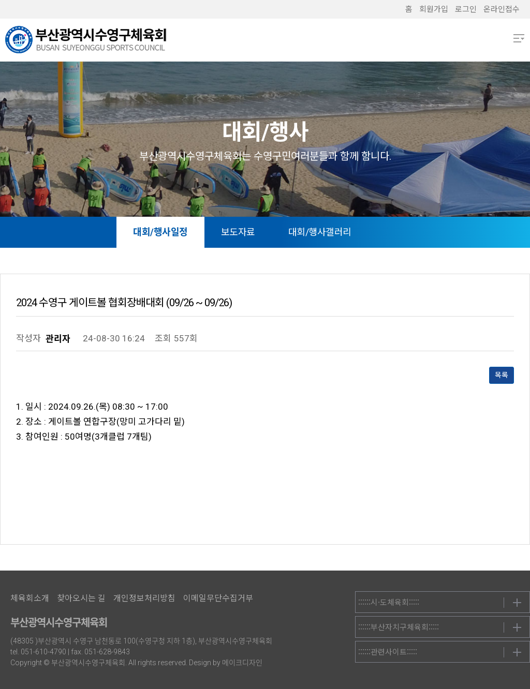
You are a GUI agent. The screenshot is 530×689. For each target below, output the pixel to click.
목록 (501, 375)
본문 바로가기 (0, 0)
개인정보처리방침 (144, 598)
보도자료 (238, 232)
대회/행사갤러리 (319, 232)
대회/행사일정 (160, 232)
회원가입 (433, 9)
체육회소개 (29, 598)
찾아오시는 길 (81, 598)
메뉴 (519, 38)
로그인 (466, 9)
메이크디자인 (242, 662)
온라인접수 (501, 9)
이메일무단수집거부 (218, 598)
